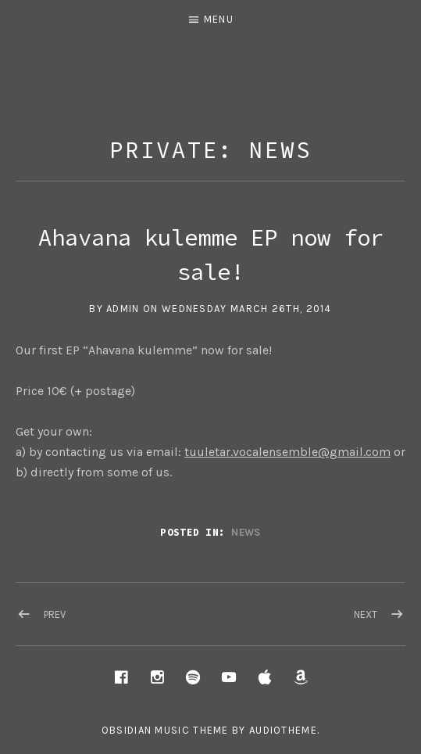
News (245, 532)
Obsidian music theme (165, 730)
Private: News (210, 149)
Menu (219, 19)
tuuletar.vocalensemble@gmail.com (287, 451)
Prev (55, 614)
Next (365, 614)
